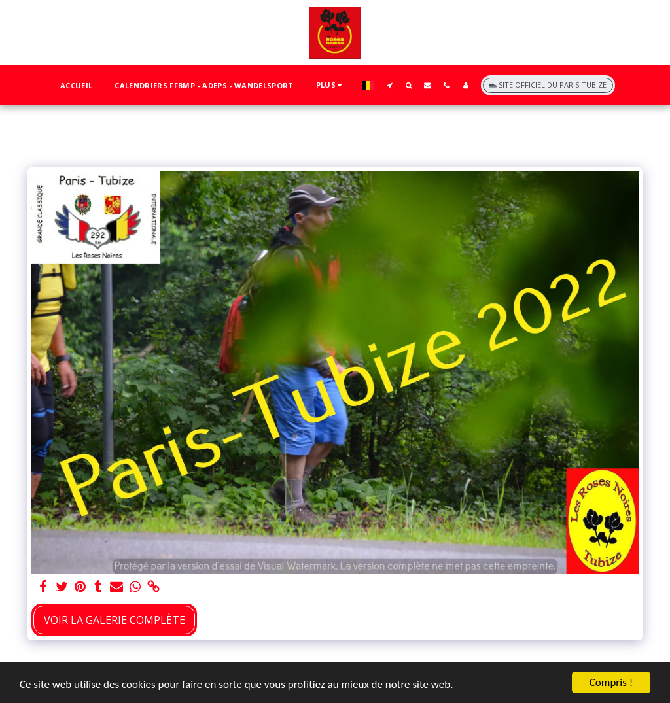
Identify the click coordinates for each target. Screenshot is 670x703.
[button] (389, 85)
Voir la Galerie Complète (114, 620)
